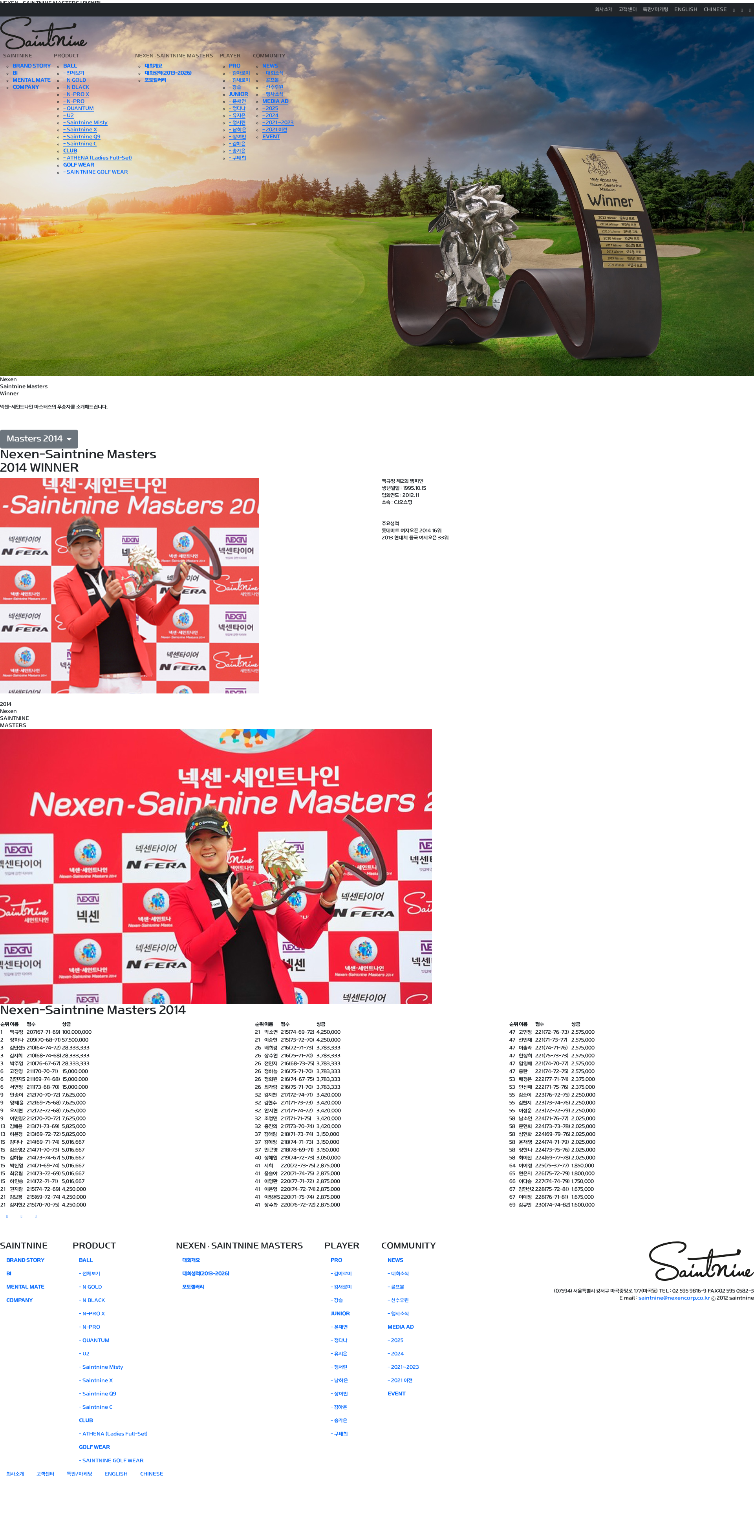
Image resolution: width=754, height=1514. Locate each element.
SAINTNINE (17, 56)
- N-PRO (73, 101)
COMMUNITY (269, 56)
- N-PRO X (76, 94)
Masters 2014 (36, 439)
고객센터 (628, 10)
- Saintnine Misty (85, 123)
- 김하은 (237, 144)
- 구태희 (237, 158)
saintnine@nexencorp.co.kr (674, 1298)
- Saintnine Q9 (82, 137)
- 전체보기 (73, 73)
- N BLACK (76, 87)
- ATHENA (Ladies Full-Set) (97, 158)
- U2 (68, 116)
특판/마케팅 (655, 10)
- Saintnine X (80, 130)
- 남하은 (237, 130)
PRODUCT (66, 56)
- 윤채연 (237, 101)
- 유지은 (237, 116)
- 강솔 (235, 87)
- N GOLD (74, 80)
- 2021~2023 (278, 123)
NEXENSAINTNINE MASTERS (174, 56)
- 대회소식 (273, 73)
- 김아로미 (239, 73)
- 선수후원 (272, 87)
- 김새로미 (239, 80)
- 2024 (270, 116)
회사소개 (604, 10)
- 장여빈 (237, 137)
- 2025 (270, 109)
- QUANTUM (78, 109)
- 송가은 (237, 151)
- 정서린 (237, 123)
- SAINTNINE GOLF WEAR (95, 172)
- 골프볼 (270, 80)
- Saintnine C (80, 144)
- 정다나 (237, 109)
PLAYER (230, 56)
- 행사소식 (273, 94)
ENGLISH (685, 10)
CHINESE (715, 10)
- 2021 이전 (274, 130)
